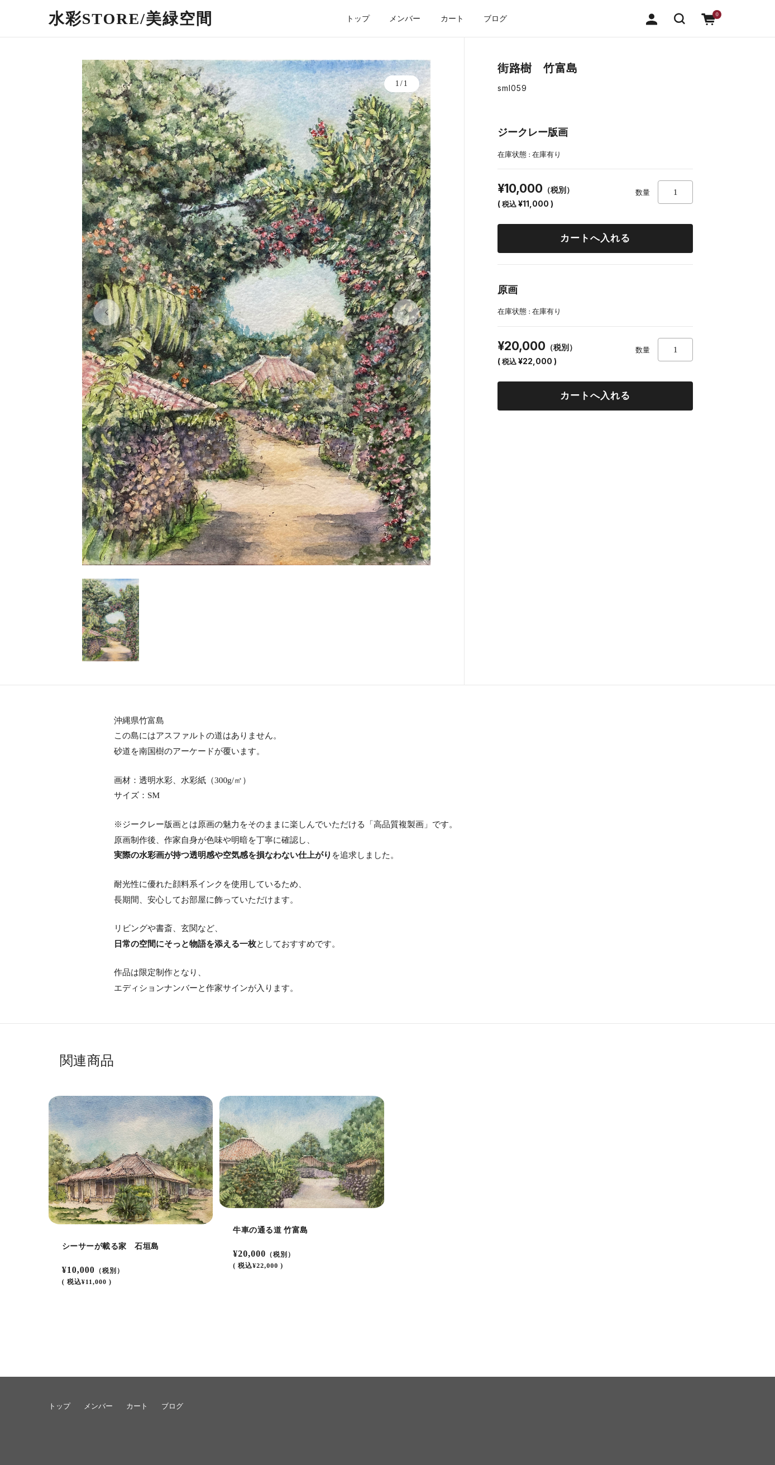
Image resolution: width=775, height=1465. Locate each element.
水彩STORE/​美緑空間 (131, 18)
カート (453, 18)
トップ (354, 18)
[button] (679, 17)
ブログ (499, 18)
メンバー (403, 18)
